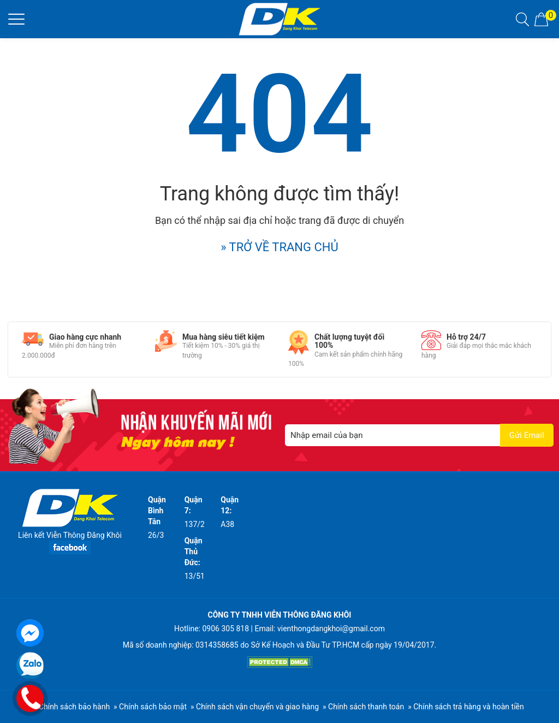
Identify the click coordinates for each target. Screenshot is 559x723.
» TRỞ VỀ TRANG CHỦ (279, 247)
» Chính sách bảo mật (150, 706)
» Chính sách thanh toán (363, 706)
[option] (80, 345)
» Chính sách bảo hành (71, 706)
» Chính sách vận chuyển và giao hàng (255, 706)
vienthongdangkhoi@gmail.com (331, 628)
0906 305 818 (225, 628)
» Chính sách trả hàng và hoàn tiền (466, 706)
